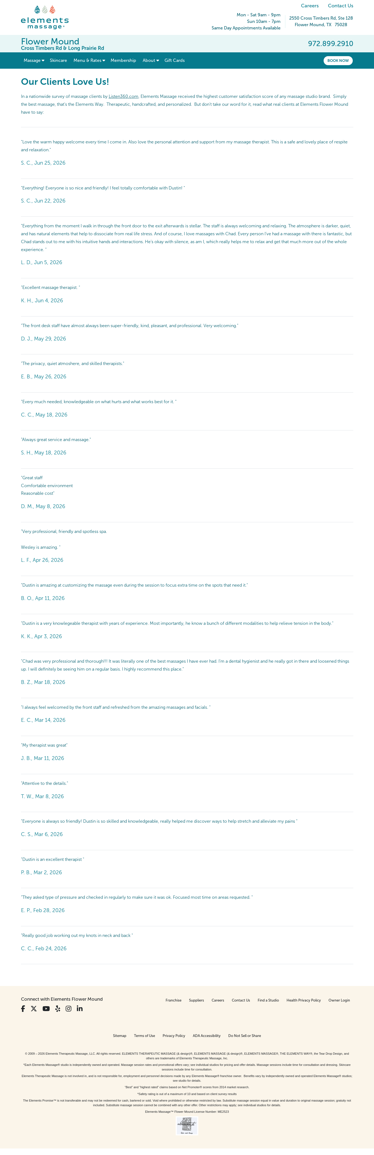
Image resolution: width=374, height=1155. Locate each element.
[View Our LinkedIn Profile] (80, 1008)
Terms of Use (144, 1036)
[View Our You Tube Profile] (46, 1008)
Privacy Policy (174, 1036)
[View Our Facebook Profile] (23, 1008)
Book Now (338, 60)
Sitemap (119, 1036)
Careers (310, 5)
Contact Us (340, 5)
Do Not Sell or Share (244, 1036)
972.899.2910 (330, 43)
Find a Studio (268, 1000)
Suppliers (196, 1000)
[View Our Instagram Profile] (68, 1008)
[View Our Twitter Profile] (33, 1008)
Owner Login (339, 1000)
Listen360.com (123, 96)
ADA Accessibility (207, 1036)
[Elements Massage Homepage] (49, 17)
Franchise (173, 1000)
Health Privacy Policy (304, 1000)
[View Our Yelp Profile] (57, 1008)
